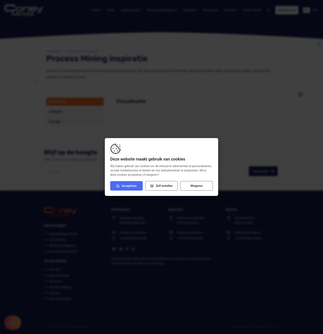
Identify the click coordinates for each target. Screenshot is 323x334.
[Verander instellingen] (161, 186)
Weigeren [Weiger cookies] (196, 185)
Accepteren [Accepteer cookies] (126, 186)
